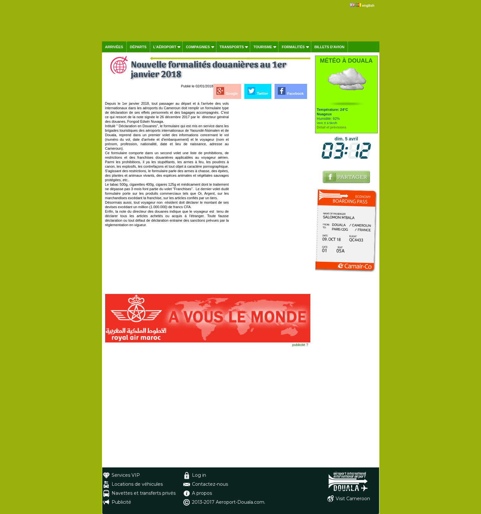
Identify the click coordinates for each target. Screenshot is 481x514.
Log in (199, 475)
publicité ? (300, 345)
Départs (138, 47)
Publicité (121, 502)
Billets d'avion (329, 47)
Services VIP (126, 475)
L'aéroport (165, 47)
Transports (232, 47)
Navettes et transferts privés (144, 493)
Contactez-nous (210, 484)
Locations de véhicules (137, 484)
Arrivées (114, 47)
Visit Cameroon (353, 498)
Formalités (293, 47)
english (368, 5)
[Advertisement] (270, 197)
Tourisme (262, 47)
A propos (202, 493)
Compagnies (198, 47)
